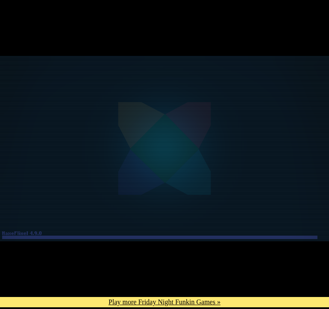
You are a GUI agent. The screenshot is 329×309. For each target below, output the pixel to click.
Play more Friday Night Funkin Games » (164, 302)
